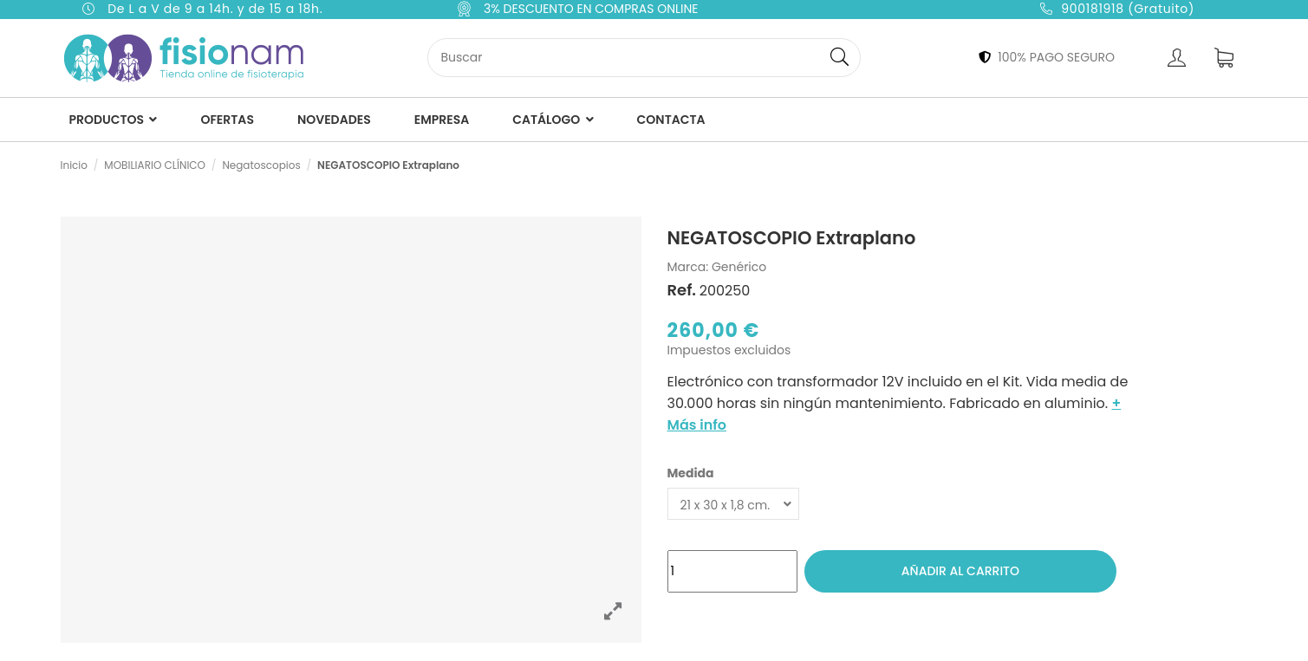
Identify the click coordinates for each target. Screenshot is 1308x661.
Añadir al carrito (960, 571)
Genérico (739, 266)
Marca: (688, 267)
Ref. (682, 290)
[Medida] (733, 504)
